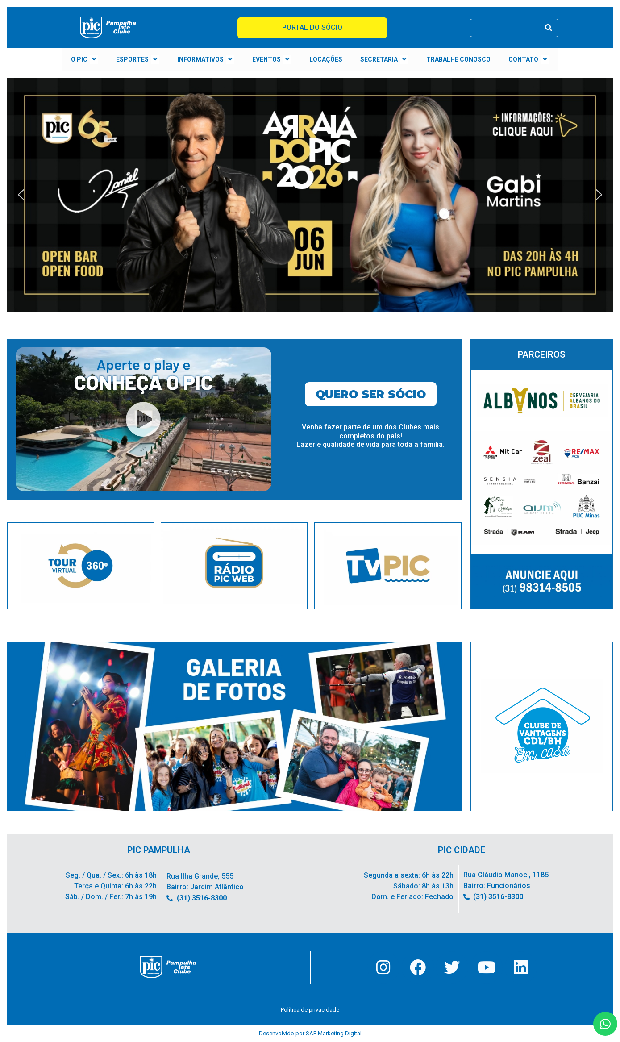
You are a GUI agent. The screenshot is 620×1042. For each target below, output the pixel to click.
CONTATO (528, 59)
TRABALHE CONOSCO (458, 59)
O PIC (84, 59)
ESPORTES (137, 59)
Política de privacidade (310, 1009)
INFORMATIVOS (205, 59)
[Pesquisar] (549, 28)
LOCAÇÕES (325, 59)
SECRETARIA (384, 59)
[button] (310, 195)
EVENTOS (271, 59)
